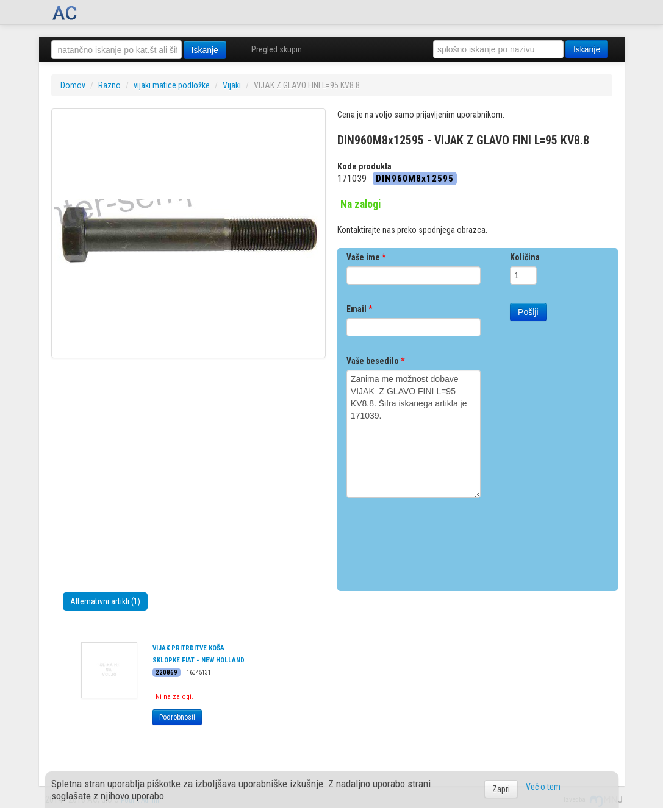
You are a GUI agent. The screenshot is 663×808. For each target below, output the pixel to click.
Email (359, 309)
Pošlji (528, 312)
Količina (525, 257)
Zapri (501, 789)
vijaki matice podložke (172, 85)
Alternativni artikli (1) (105, 601)
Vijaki (232, 85)
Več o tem (543, 787)
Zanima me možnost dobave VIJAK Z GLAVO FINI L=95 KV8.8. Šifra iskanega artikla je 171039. (413, 434)
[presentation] (439, 540)
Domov (72, 85)
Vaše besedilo (375, 361)
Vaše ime (365, 257)
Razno (109, 85)
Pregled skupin (276, 49)
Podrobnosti (177, 717)
